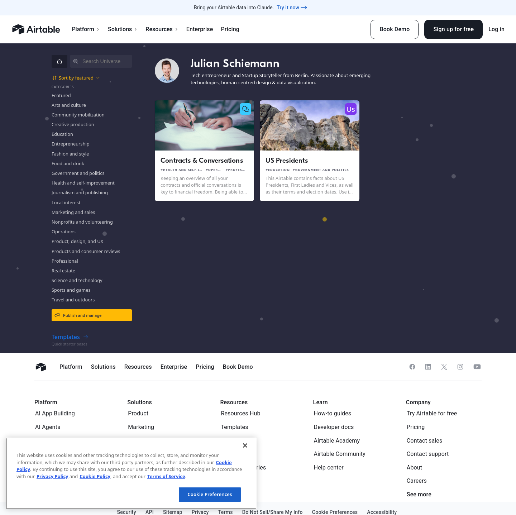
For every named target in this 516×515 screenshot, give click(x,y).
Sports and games (71, 290)
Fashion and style (70, 154)
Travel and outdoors (73, 299)
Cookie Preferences (209, 494)
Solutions (123, 29)
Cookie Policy (95, 476)
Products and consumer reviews (86, 251)
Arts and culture (69, 105)
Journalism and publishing (80, 192)
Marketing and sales (73, 212)
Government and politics (78, 173)
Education (62, 134)
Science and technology (77, 280)
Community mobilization (78, 114)
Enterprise (199, 29)
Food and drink (68, 163)
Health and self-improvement (83, 183)
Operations (64, 231)
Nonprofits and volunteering (82, 222)
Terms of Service (166, 476)
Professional (65, 261)
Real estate (63, 270)
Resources (161, 29)
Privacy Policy (52, 476)
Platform (86, 29)
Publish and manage (77, 315)
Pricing (230, 29)
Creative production (73, 124)
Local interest (66, 202)
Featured (61, 95)
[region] (131, 473)
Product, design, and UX (77, 241)
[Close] (245, 445)
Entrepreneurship (71, 143)
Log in (496, 29)
